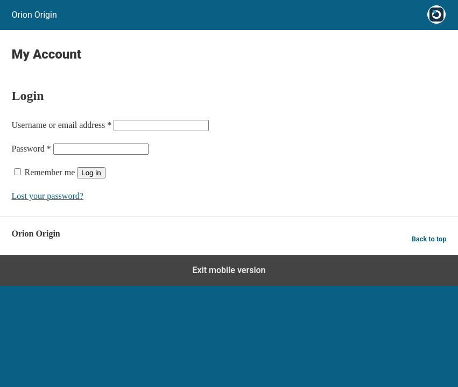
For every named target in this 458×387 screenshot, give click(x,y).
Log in (91, 173)
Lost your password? (47, 195)
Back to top (429, 239)
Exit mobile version (228, 270)
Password (31, 148)
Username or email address (62, 125)
